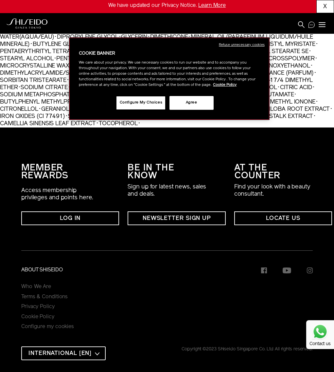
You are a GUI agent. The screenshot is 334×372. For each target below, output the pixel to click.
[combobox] (63, 353)
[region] (169, 78)
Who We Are (36, 286)
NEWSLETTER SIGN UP (177, 218)
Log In (70, 218)
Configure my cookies (47, 326)
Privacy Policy (38, 306)
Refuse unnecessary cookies (242, 45)
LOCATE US (283, 218)
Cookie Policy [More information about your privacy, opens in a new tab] (225, 85)
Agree (191, 103)
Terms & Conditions (44, 297)
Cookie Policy (37, 317)
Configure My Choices (141, 103)
